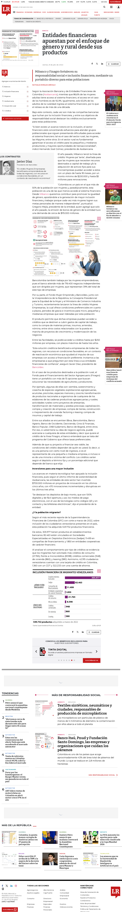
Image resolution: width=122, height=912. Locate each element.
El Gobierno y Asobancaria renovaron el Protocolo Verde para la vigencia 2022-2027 (113, 119)
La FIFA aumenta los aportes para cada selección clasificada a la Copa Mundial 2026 (110, 839)
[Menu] (14, 12)
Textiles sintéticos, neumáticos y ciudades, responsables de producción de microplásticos (85, 709)
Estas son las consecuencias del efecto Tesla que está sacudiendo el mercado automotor (16, 742)
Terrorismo (19, 21)
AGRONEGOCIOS (67, 12)
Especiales (47, 904)
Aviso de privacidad (87, 903)
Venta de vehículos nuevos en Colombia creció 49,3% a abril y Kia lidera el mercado (15, 759)
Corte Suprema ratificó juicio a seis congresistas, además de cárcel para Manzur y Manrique (68, 862)
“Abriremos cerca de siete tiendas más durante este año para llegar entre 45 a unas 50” (15, 723)
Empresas (31, 904)
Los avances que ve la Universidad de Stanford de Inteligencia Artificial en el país (109, 861)
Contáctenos (85, 901)
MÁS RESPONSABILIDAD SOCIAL (102, 775)
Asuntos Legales (33, 893)
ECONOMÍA (29, 12)
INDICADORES (109, 12)
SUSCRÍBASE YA (91, 660)
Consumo (30, 898)
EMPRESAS (37, 12)
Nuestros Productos (87, 898)
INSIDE (117, 12)
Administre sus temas (12, 118)
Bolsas (21, 853)
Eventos (63, 904)
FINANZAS (20, 12)
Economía (64, 898)
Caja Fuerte (47, 893)
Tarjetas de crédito (33, 21)
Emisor (58, 18)
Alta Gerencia (48, 890)
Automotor (10, 735)
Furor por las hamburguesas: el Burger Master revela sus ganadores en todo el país (17, 777)
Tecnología (104, 853)
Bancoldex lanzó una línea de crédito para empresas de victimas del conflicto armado (114, 375)
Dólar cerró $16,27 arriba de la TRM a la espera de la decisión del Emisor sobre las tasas (29, 861)
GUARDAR (113, 64)
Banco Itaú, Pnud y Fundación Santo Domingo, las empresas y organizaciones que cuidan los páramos (84, 744)
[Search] (104, 7)
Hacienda (8, 700)
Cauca (111, 18)
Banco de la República (45, 18)
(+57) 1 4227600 (8, 901)
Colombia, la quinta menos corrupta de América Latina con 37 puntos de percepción (28, 839)
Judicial (62, 853)
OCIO (44, 12)
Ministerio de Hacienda (98, 18)
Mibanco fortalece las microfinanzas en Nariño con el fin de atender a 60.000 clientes (113, 212)
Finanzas (30, 907)
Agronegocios (32, 890)
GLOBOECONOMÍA (53, 12)
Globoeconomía (66, 907)
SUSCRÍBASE (115, 2)
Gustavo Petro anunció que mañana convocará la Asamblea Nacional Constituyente (68, 841)
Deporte (103, 832)
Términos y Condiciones (89, 906)
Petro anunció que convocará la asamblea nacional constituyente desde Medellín (16, 706)
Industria (9, 716)
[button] (35, 651)
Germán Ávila (83, 18)
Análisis (62, 890)
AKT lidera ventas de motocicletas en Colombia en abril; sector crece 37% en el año (15, 795)
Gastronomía (10, 769)
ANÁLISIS (77, 12)
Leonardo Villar (69, 18)
